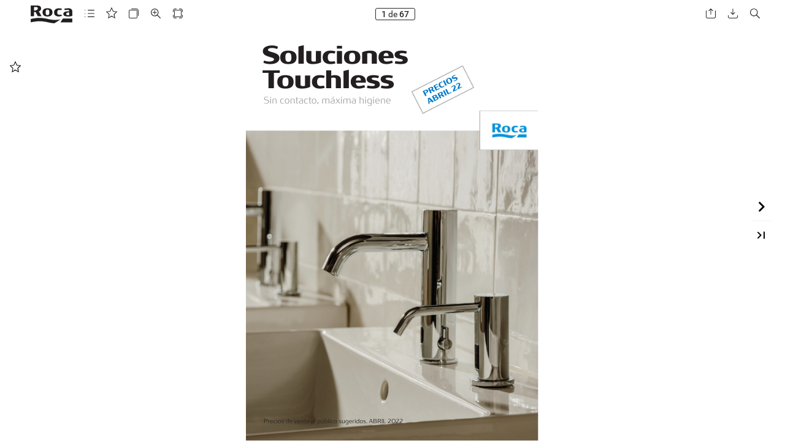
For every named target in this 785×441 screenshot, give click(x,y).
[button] (89, 14)
